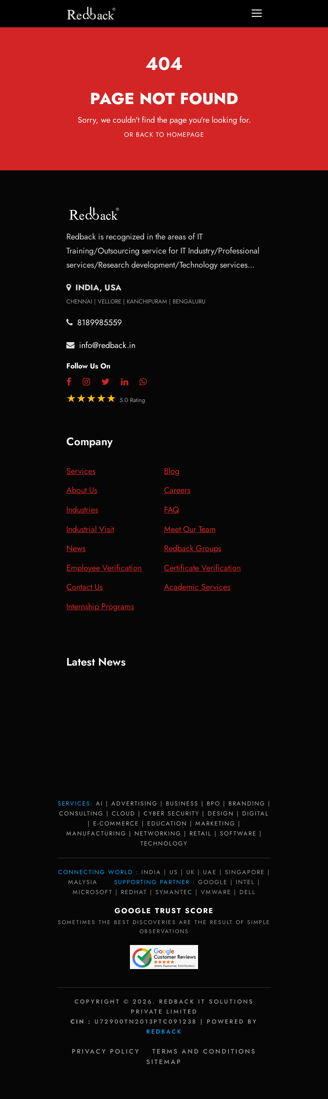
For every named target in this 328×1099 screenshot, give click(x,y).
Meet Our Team (190, 529)
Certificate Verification (202, 568)
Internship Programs (100, 606)
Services (80, 471)
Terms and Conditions (204, 1051)
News (75, 548)
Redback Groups (192, 548)
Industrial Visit (90, 529)
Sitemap (164, 1061)
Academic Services (197, 587)
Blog (171, 471)
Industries (82, 510)
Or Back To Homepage (164, 134)
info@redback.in (107, 345)
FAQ (171, 510)
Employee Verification (104, 568)
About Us (81, 490)
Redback (164, 1031)
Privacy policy (106, 1051)
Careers (177, 490)
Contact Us (84, 587)
